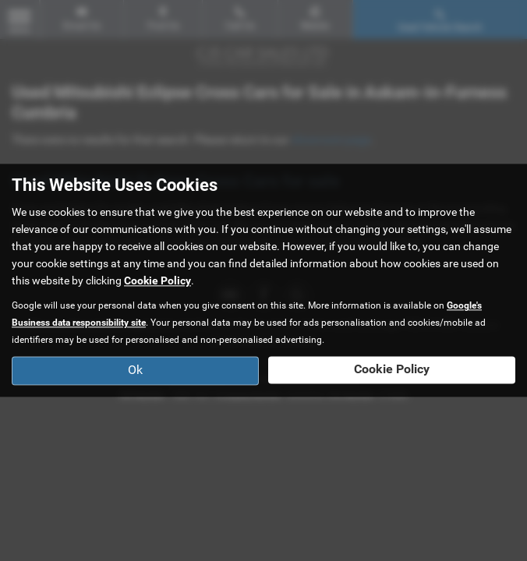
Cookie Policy (157, 281)
